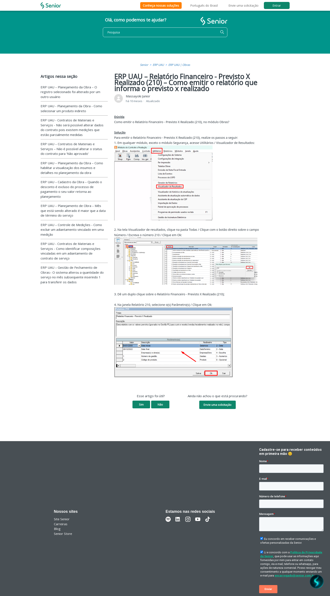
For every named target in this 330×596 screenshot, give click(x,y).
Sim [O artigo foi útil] (141, 404)
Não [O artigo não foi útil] (160, 404)
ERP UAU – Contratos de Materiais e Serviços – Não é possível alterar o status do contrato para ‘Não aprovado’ (71, 149)
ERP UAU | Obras (179, 65)
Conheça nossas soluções (161, 5)
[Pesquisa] (165, 32)
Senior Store (63, 533)
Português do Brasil (204, 5)
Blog (57, 529)
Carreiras (60, 524)
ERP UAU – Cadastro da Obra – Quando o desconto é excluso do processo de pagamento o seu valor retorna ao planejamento (71, 189)
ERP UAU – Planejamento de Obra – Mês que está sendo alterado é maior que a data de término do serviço (73, 210)
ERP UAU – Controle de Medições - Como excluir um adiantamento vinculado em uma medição (72, 230)
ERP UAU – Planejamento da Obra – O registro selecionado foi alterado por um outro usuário (70, 92)
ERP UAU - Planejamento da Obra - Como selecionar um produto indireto (71, 108)
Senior (144, 65)
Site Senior (62, 519)
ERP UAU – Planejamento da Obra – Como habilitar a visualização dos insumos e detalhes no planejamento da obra (72, 168)
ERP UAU (158, 65)
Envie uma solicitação (243, 5)
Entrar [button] (276, 5)
